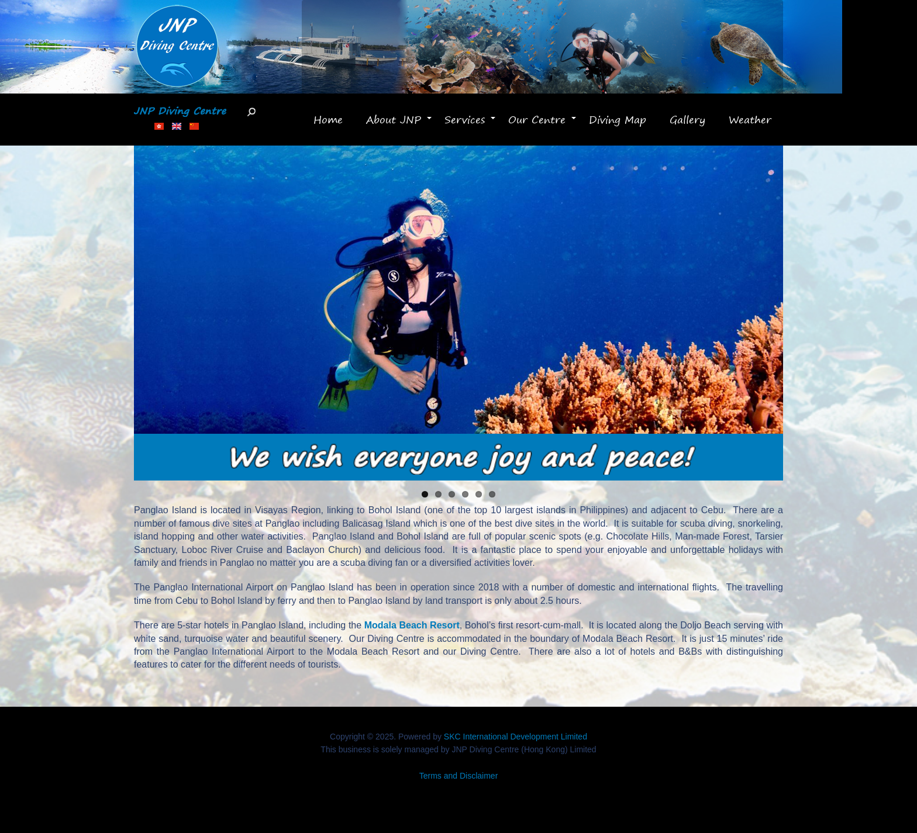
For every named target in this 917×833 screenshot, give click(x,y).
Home (328, 119)
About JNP (399, 124)
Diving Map (617, 119)
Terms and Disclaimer (458, 775)
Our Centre (542, 124)
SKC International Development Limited (515, 736)
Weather (750, 119)
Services (470, 124)
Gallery (687, 119)
